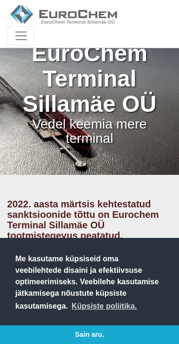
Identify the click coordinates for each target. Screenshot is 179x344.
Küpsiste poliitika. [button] (104, 306)
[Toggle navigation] (21, 35)
